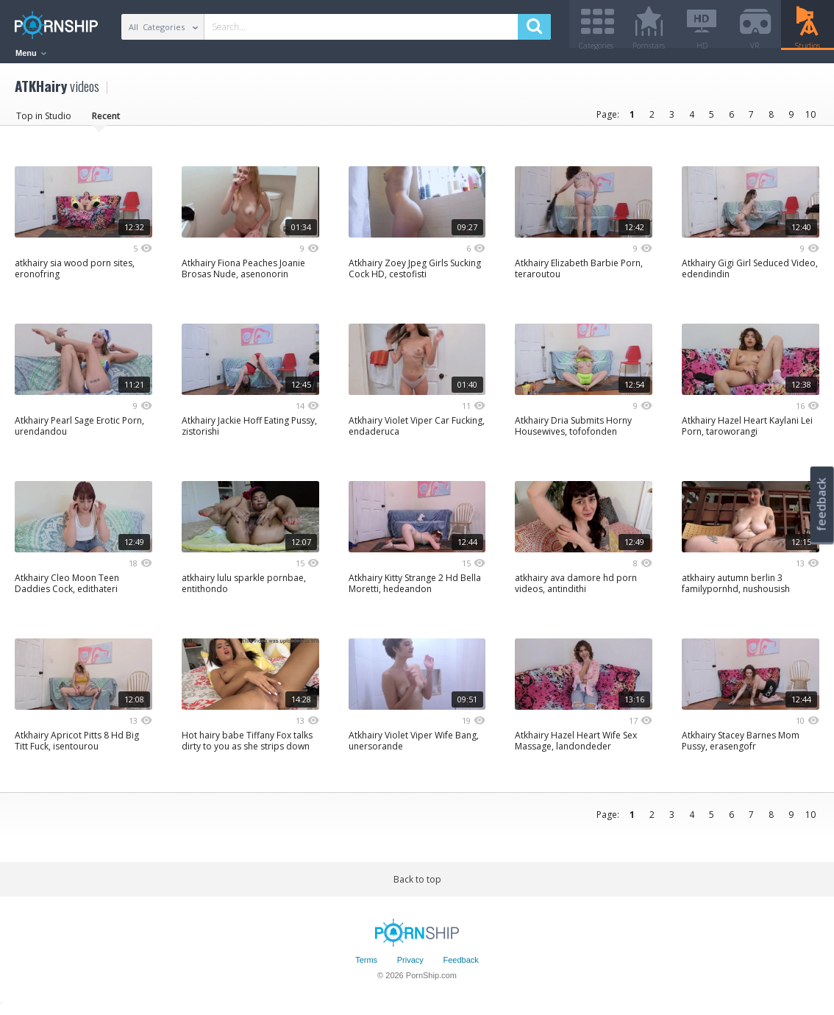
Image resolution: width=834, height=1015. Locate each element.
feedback (821, 504)
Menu (30, 53)
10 (810, 119)
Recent (106, 121)
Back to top (417, 884)
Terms (366, 965)
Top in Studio (43, 121)
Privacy (410, 965)
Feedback (461, 965)
